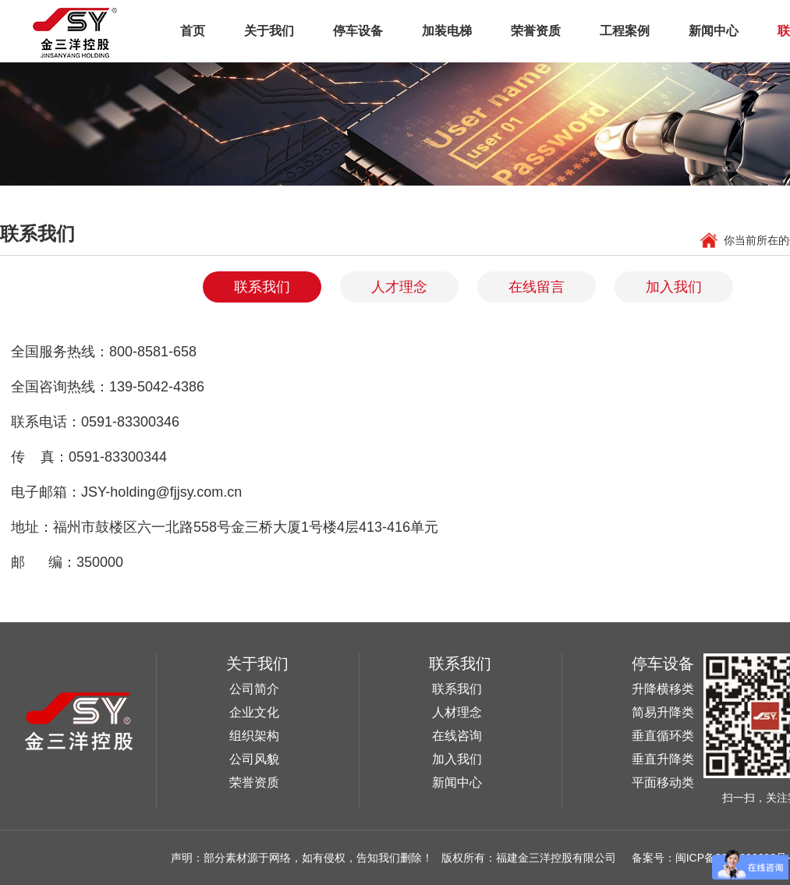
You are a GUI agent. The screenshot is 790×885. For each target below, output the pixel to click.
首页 (192, 30)
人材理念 (457, 712)
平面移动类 (663, 782)
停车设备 (358, 30)
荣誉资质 (536, 30)
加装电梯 (447, 30)
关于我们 (269, 30)
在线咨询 (457, 735)
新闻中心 (714, 30)
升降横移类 (663, 689)
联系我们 (262, 287)
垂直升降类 (663, 759)
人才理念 (399, 287)
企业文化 (254, 712)
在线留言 (536, 287)
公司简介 (254, 689)
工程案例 (625, 30)
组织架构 (254, 735)
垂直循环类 (663, 735)
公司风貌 (254, 759)
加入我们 (674, 287)
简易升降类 (663, 712)
